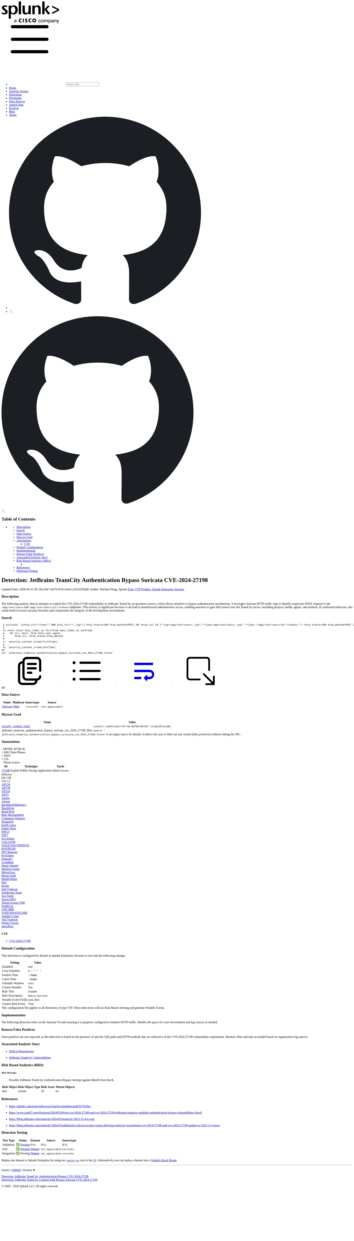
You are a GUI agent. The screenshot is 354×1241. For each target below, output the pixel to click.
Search (20, 530)
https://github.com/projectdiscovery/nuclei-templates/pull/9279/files (50, 1112)
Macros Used (24, 537)
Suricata (7, 712)
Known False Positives (30, 554)
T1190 (6, 776)
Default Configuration (29, 547)
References (23, 567)
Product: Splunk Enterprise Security (162, 589)
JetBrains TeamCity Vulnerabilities (30, 1063)
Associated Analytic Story (32, 557)
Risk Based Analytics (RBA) (33, 560)
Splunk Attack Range (164, 1166)
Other (16, 712)
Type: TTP (134, 589)
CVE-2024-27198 (20, 947)
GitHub (15, 1176)
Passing (25, 1150)
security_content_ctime (16, 732)
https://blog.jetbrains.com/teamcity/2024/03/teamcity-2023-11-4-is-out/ (52, 1125)
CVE (27, 543)
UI (94, 1166)
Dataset (34, 1155)
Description (23, 527)
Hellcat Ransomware (21, 1057)
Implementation (25, 550)
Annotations (23, 540)
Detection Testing (27, 570)
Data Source (23, 533)
